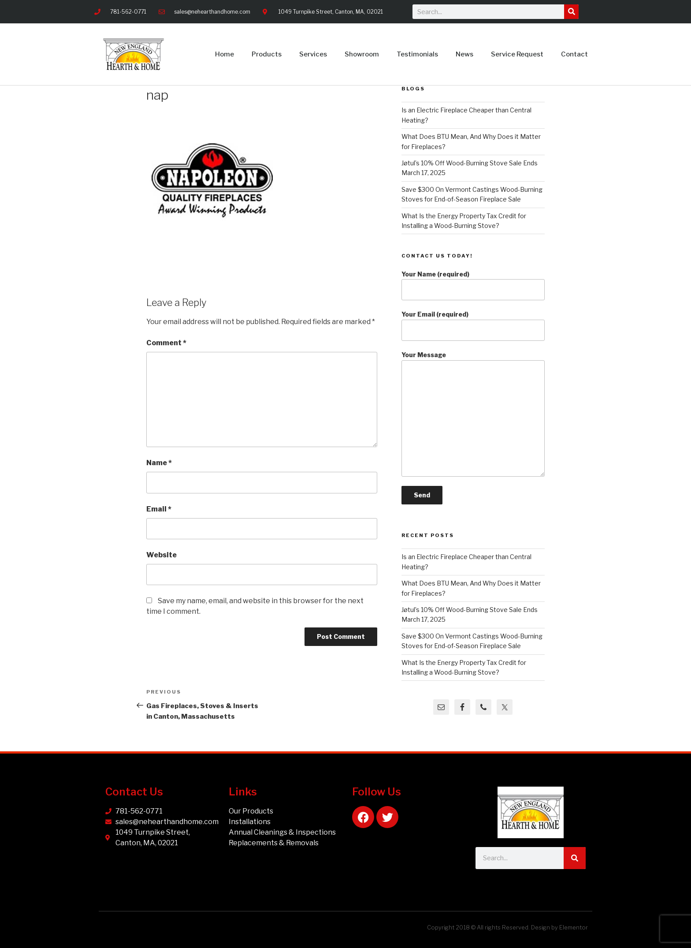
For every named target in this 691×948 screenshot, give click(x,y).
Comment (166, 343)
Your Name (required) (473, 285)
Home (224, 54)
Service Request (517, 54)
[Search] (571, 11)
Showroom (362, 54)
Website (161, 555)
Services (313, 54)
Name (159, 463)
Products (267, 54)
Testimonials (417, 54)
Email (158, 509)
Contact (574, 54)
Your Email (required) (473, 325)
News (464, 54)
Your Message (473, 414)
